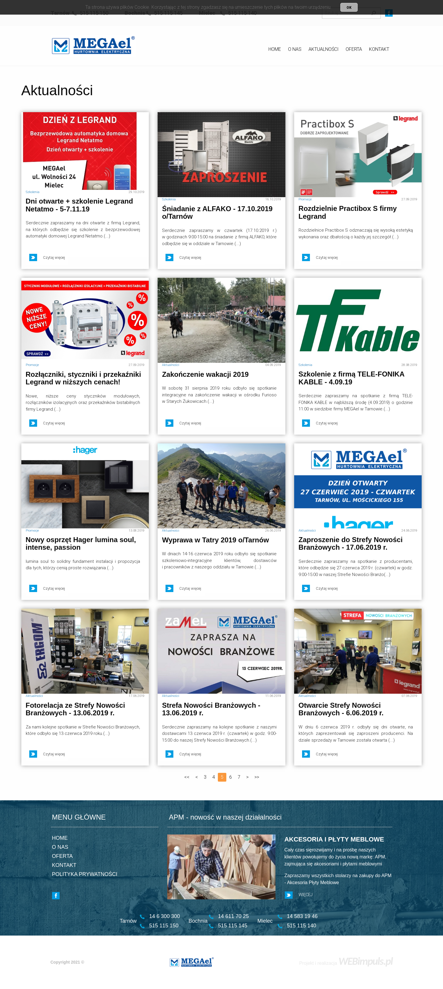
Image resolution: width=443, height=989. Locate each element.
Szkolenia (32, 192)
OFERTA (354, 49)
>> (256, 777)
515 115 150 (163, 926)
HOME (274, 49)
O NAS (294, 49)
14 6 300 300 (164, 916)
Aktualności (170, 365)
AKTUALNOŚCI (323, 49)
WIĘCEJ (299, 895)
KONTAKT (379, 49)
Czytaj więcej (47, 257)
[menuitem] (275, 50)
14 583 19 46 (302, 916)
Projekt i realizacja (345, 963)
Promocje (305, 199)
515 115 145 (232, 926)
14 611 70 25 (233, 916)
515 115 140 (301, 926)
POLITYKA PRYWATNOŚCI (85, 874)
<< (186, 777)
